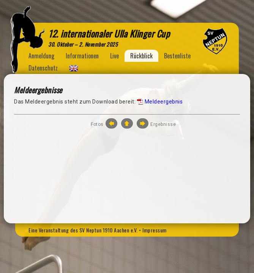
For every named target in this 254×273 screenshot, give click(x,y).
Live (114, 55)
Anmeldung (41, 55)
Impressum (154, 230)
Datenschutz (43, 67)
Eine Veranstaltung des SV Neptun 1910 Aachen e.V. (83, 230)
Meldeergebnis (164, 102)
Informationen (82, 55)
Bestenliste (177, 55)
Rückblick (141, 55)
